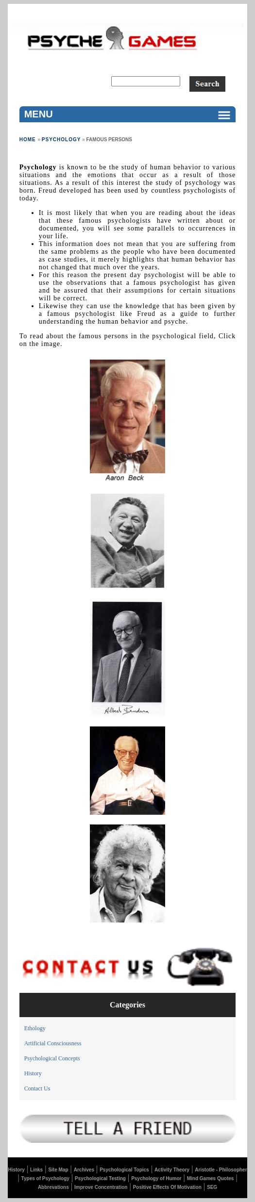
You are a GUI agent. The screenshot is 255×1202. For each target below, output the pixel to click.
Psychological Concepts (52, 1058)
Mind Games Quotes (210, 1178)
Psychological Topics (124, 1169)
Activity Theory (171, 1169)
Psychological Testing (100, 1178)
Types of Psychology (45, 1178)
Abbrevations (53, 1187)
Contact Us (37, 1088)
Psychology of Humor (156, 1178)
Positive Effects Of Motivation (167, 1187)
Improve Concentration (100, 1187)
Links (36, 1169)
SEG (212, 1187)
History (33, 1073)
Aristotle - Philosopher (221, 1169)
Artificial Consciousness (53, 1043)
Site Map (58, 1169)
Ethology (35, 1028)
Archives (84, 1169)
